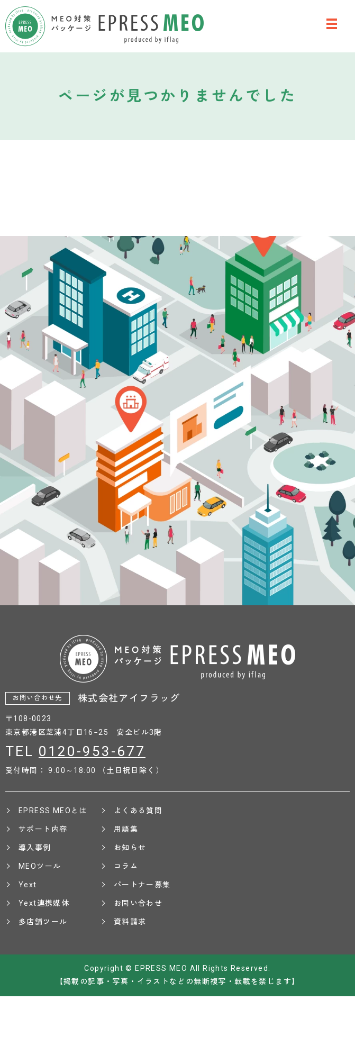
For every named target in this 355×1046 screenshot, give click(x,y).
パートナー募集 (142, 884)
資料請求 (130, 921)
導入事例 (35, 847)
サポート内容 (43, 829)
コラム (126, 866)
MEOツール (40, 866)
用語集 (126, 829)
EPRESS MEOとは (53, 810)
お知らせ (130, 847)
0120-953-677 (92, 751)
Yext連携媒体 (44, 903)
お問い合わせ (138, 903)
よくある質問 (138, 810)
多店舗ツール (43, 921)
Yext (28, 884)
